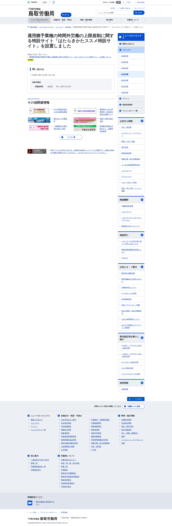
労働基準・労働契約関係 (100, 420)
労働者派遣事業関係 (68, 436)
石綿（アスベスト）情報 (130, 305)
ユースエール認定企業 (129, 362)
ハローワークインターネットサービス (131, 219)
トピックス (126, 50)
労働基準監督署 (127, 206)
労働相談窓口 (36, 470)
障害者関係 (95, 430)
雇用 (123, 436)
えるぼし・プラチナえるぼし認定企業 (131, 347)
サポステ (124, 258)
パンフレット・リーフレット (131, 134)
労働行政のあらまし (68, 460)
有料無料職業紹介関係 (99, 440)
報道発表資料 (127, 105)
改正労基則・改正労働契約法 (131, 312)
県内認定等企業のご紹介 (131, 338)
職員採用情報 (66, 480)
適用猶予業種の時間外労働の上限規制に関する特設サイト (51, 57)
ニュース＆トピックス (132, 37)
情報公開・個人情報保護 (130, 159)
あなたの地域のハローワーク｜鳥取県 (131, 326)
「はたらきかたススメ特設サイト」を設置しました (92, 57)
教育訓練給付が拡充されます (131, 280)
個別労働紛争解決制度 (69, 443)
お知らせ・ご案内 (131, 267)
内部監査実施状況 (67, 483)
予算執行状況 (66, 487)
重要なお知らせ (128, 44)
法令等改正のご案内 (68, 420)
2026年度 (124, 56)
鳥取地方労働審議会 (68, 473)
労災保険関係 (66, 426)
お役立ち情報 (131, 121)
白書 (123, 443)
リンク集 (32, 512)
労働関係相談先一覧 (38, 467)
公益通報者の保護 (67, 446)
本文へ (113, 8)
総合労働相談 (126, 430)
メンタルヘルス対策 (129, 293)
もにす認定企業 (127, 368)
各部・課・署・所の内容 (70, 463)
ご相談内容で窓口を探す (40, 460)
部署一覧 (34, 463)
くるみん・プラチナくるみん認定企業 (131, 355)
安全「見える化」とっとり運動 (131, 189)
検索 (140, 13)
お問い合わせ (125, 8)
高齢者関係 (65, 433)
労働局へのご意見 (133, 406)
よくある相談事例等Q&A (130, 165)
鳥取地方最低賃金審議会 (70, 477)
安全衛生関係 (66, 423)
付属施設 (64, 470)
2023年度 (124, 74)
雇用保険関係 (96, 426)
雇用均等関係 (96, 433)
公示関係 (64, 450)
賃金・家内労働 (127, 426)
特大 (128, 2)
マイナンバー (126, 177)
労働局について (67, 456)
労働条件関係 (126, 420)
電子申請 (124, 147)
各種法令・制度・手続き (71, 416)
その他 (93, 450)
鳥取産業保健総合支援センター (131, 251)
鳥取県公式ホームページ (130, 226)
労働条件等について (129, 287)
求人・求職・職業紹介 (129, 433)
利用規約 (64, 512)
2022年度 (124, 80)
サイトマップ (139, 8)
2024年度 (124, 68)
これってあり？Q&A (129, 182)
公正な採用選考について (130, 319)
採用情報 (131, 383)
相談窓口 (131, 235)
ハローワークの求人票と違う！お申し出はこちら (131, 242)
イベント (125, 99)
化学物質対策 (126, 299)
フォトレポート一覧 (129, 111)
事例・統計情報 (128, 416)
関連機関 (131, 199)
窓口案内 (34, 456)
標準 (118, 2)
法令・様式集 (126, 127)
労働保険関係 (96, 423)
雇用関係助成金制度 (68, 440)
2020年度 (124, 92)
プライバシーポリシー (48, 512)
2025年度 (124, 62)
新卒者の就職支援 (128, 273)
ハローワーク (126, 212)
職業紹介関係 (66, 430)
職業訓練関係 (96, 436)
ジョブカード (126, 171)
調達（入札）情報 (128, 141)
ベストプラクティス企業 (130, 374)
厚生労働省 (141, 2)
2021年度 (124, 86)
